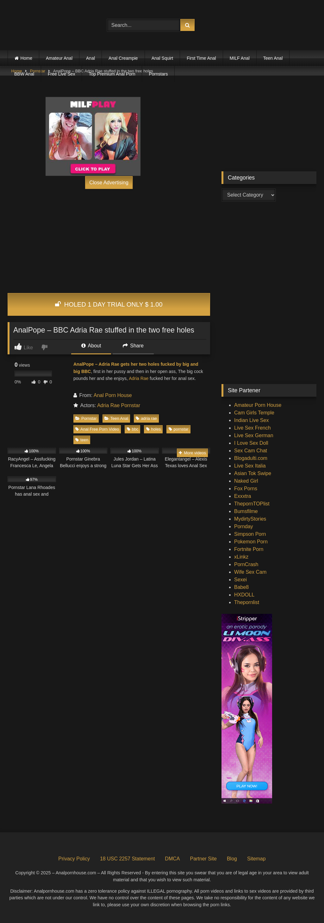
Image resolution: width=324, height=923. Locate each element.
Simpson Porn (250, 534)
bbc (133, 429)
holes (153, 429)
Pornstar (86, 418)
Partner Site (203, 858)
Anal (90, 58)
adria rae (146, 418)
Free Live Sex (61, 73)
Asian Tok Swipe (252, 473)
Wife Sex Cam (250, 572)
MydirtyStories (250, 519)
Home (26, 58)
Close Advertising (108, 182)
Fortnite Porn (248, 549)
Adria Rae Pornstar (118, 405)
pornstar (179, 429)
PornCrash (246, 564)
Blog (232, 858)
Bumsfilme (246, 511)
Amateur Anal (59, 58)
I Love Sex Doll (251, 443)
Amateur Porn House (257, 405)
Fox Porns (245, 488)
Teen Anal (273, 58)
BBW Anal (24, 73)
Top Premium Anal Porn (112, 73)
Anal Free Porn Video (97, 429)
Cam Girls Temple (254, 412)
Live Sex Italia (250, 465)
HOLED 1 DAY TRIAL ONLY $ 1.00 (108, 304)
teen (81, 439)
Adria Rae (138, 378)
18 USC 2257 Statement (127, 858)
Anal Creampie (123, 58)
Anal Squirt (162, 58)
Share (133, 345)
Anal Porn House (113, 395)
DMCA (172, 858)
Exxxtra (242, 496)
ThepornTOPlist (252, 503)
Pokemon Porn (251, 541)
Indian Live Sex (251, 420)
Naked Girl (246, 481)
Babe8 (241, 587)
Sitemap (256, 858)
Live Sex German (253, 435)
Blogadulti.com (250, 458)
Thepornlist (246, 602)
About (91, 345)
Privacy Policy (74, 858)
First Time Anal (201, 58)
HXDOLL (244, 594)
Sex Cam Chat (250, 450)
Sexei (240, 579)
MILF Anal (240, 58)
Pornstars (158, 73)
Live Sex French (252, 428)
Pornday (243, 526)
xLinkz (241, 556)
